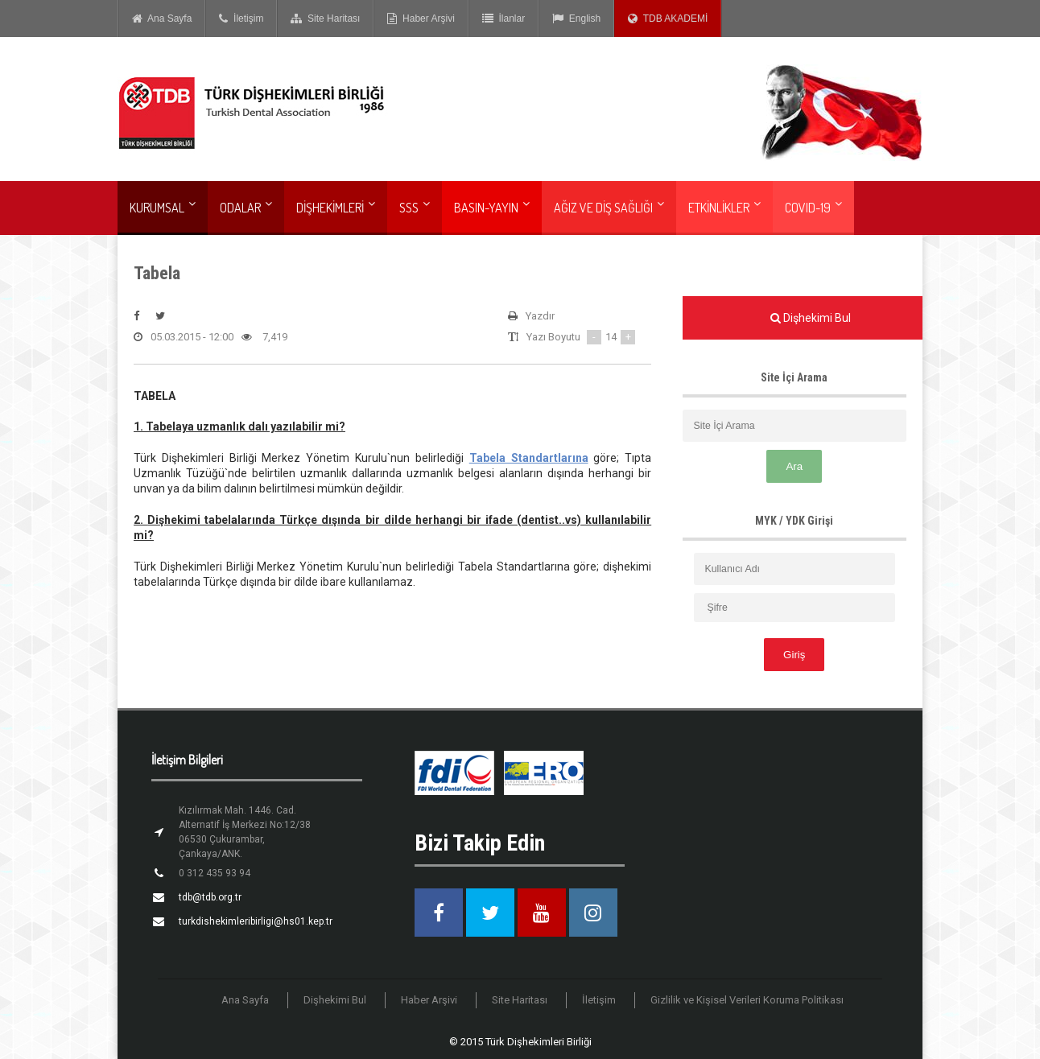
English (576, 18)
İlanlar (503, 18)
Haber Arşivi (420, 18)
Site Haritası (325, 18)
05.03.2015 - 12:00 (183, 337)
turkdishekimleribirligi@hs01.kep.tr (255, 921)
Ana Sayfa (162, 18)
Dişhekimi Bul (334, 1000)
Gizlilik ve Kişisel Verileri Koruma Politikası (747, 1000)
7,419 (264, 337)
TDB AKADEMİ (668, 18)
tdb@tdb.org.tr (210, 897)
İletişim (241, 18)
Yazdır (531, 316)
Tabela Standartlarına (528, 457)
